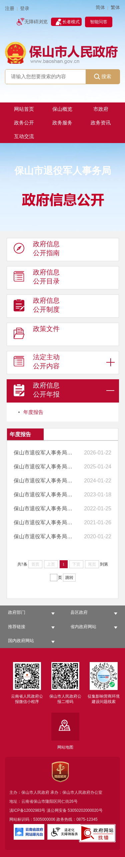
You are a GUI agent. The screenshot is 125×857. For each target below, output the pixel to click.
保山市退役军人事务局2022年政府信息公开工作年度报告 (44, 494)
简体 (100, 7)
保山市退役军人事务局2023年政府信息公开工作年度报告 (44, 480)
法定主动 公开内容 (37, 363)
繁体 (115, 7)
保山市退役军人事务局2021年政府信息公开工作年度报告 (44, 508)
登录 (24, 8)
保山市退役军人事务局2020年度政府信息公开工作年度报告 (44, 522)
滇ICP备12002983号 (27, 810)
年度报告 (33, 412)
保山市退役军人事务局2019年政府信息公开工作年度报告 (44, 536)
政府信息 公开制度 (37, 306)
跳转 (69, 577)
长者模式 (71, 21)
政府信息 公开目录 (37, 278)
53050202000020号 (85, 810)
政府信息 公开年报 (37, 391)
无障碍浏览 (36, 21)
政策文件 (37, 334)
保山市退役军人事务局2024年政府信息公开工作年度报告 (44, 466)
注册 (9, 8)
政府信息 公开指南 (37, 249)
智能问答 (98, 21)
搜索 (102, 77)
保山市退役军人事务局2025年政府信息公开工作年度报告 (44, 452)
